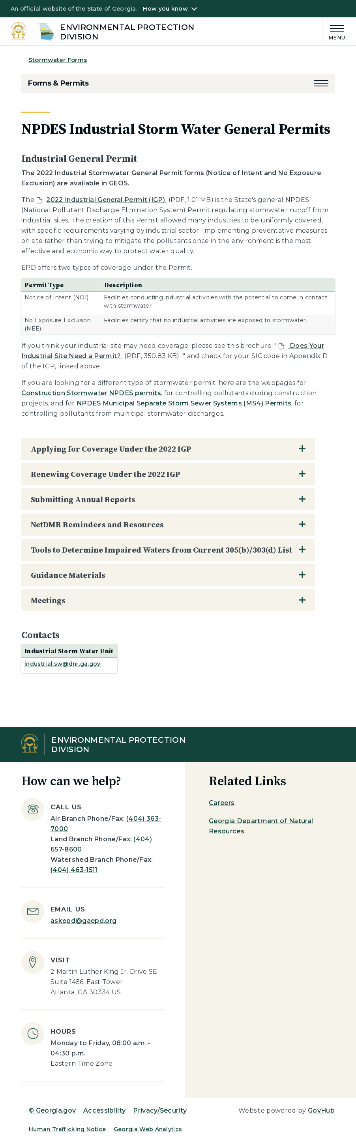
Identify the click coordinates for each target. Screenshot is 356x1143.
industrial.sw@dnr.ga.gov (62, 663)
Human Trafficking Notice (67, 1129)
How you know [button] (165, 9)
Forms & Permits (58, 83)
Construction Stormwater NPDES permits (91, 393)
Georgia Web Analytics (148, 1129)
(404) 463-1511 (74, 870)
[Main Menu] (333, 31)
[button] (321, 83)
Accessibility (104, 1110)
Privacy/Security (160, 1110)
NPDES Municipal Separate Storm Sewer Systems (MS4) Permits (184, 403)
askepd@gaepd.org (83, 920)
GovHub (321, 1110)
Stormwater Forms (57, 60)
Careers (221, 803)
